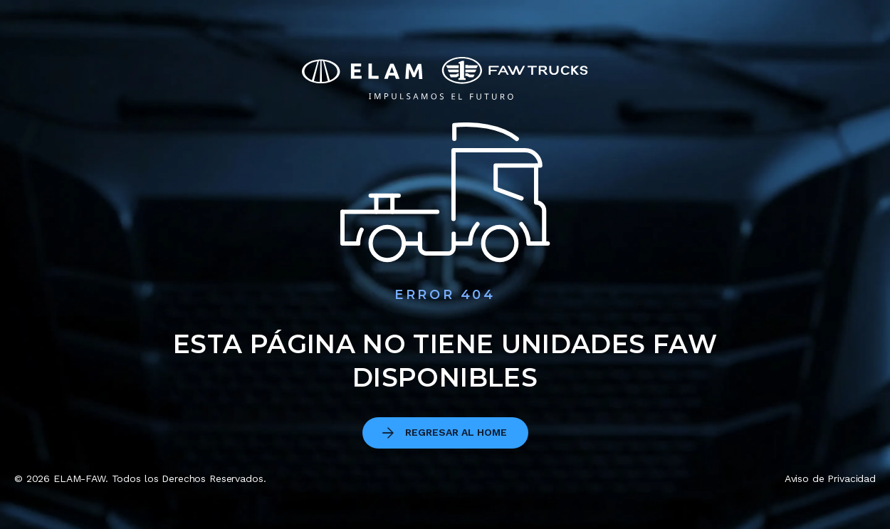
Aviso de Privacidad (830, 478)
